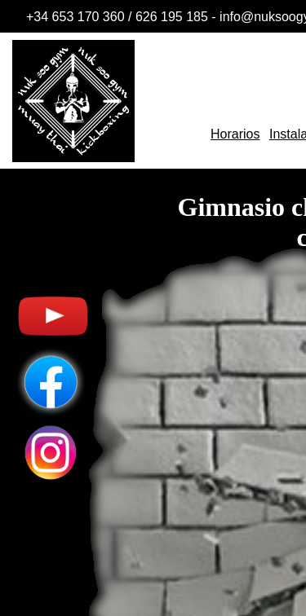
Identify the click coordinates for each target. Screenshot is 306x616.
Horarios (235, 134)
